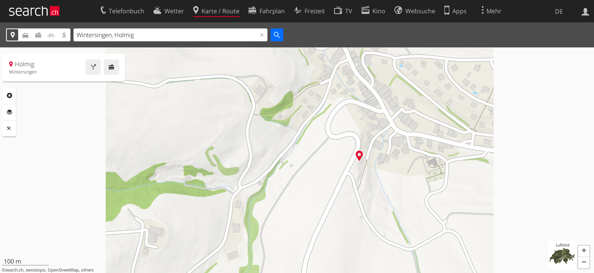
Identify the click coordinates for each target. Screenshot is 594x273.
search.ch (14, 270)
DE (559, 11)
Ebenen (9, 112)
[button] (583, 251)
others (87, 270)
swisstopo (35, 270)
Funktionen (9, 128)
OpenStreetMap (63, 270)
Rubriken (9, 96)
